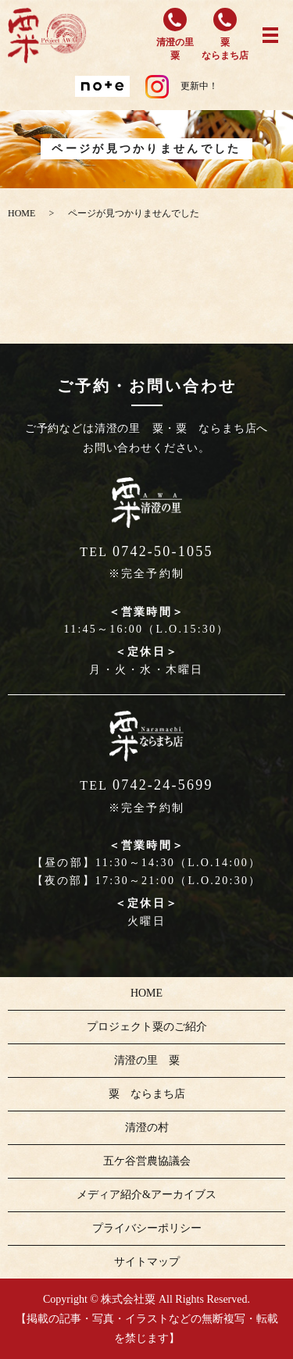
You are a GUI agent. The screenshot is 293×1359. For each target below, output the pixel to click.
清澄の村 (147, 1127)
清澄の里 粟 (147, 1060)
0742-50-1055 (163, 551)
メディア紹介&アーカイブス (146, 1194)
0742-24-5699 (163, 785)
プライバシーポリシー (147, 1228)
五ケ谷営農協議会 (147, 1161)
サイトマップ (147, 1262)
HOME (21, 213)
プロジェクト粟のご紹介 (147, 1027)
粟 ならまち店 (147, 1094)
